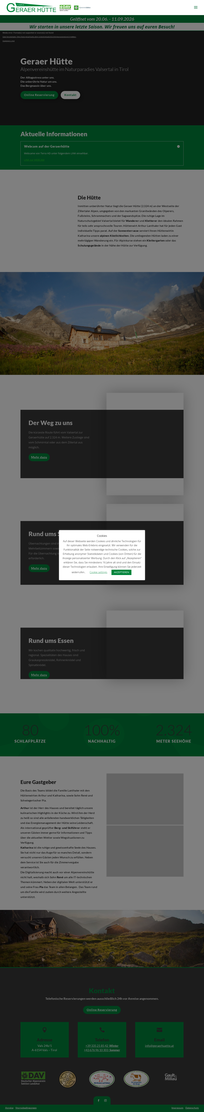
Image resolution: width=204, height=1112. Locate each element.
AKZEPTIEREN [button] (121, 572)
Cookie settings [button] (98, 572)
